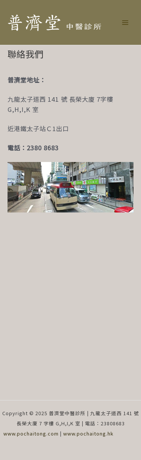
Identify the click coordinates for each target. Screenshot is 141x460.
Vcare (70, 443)
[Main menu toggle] (125, 22)
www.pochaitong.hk (88, 433)
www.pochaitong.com (31, 433)
